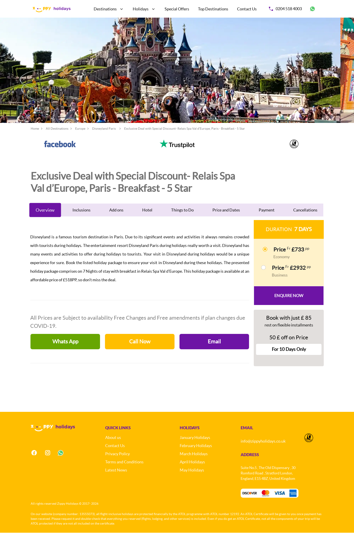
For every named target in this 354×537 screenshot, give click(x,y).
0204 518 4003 (285, 8)
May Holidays (192, 474)
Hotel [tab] (147, 214)
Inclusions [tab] (81, 214)
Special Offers (177, 9)
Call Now (139, 346)
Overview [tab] (45, 214)
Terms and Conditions (124, 466)
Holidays (141, 9)
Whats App (65, 346)
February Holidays (196, 450)
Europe (80, 133)
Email (214, 346)
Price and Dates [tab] (226, 214)
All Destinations (57, 133)
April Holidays (192, 466)
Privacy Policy (117, 458)
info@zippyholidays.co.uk (263, 445)
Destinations (105, 9)
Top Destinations (213, 9)
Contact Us (247, 9)
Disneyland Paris (104, 133)
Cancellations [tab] (305, 214)
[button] (289, 72)
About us (113, 441)
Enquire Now (288, 300)
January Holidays (195, 441)
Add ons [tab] (116, 214)
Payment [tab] (267, 214)
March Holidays (194, 458)
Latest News (116, 474)
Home (35, 133)
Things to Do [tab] (182, 214)
